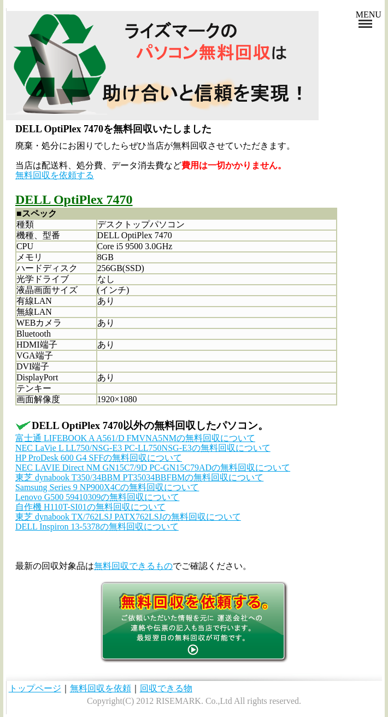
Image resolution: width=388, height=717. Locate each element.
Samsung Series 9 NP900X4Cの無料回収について (107, 487)
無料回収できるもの (133, 566)
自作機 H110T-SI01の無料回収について (90, 507)
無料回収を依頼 (100, 688)
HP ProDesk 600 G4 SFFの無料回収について (98, 457)
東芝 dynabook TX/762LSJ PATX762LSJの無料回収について (128, 516)
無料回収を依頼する (54, 175)
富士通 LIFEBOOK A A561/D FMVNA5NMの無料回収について (135, 438)
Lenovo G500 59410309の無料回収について (97, 497)
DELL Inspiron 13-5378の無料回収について (97, 526)
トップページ (35, 688)
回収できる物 (166, 688)
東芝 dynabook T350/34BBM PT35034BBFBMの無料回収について (139, 477)
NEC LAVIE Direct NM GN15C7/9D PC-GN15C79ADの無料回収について (152, 467)
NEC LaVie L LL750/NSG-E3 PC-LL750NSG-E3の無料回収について (143, 447)
